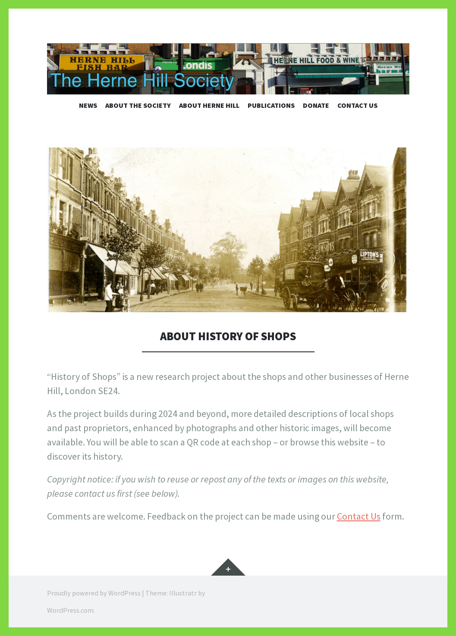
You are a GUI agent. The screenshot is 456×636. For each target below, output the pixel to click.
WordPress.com (70, 610)
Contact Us (359, 516)
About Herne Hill (209, 105)
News (88, 105)
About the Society (138, 105)
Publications (271, 105)
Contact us (357, 105)
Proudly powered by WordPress (94, 593)
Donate (316, 105)
